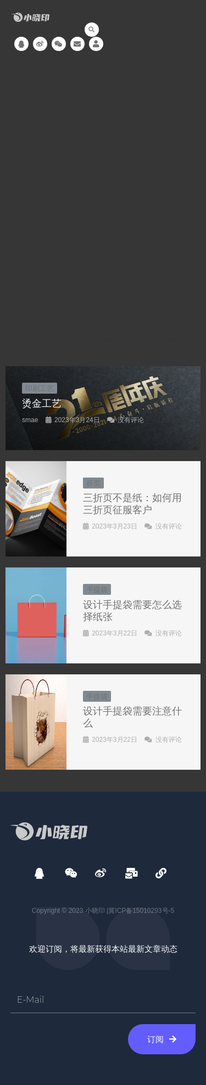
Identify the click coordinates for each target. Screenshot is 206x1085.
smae (30, 420)
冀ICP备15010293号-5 (141, 910)
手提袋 (97, 590)
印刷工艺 (39, 388)
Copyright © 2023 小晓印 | (70, 910)
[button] (92, 29)
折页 (93, 483)
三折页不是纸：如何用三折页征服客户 (132, 503)
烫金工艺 (42, 403)
